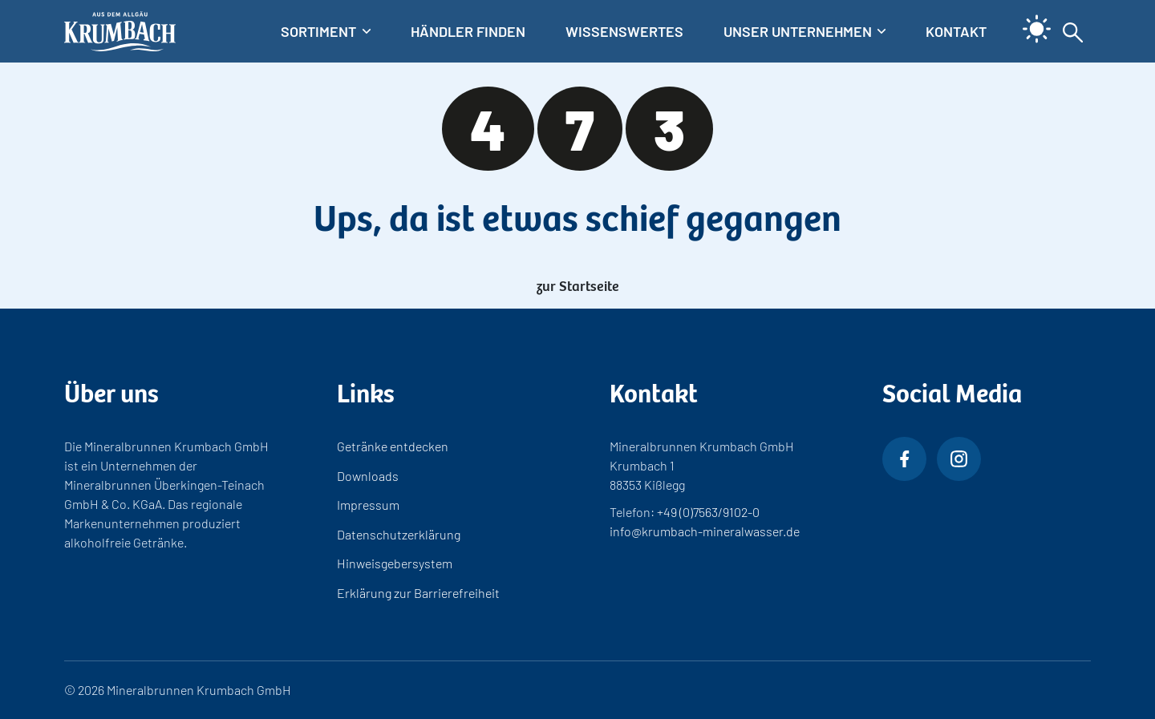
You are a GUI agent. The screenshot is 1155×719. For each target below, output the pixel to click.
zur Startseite (578, 284)
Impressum (368, 504)
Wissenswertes (624, 31)
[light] (1031, 17)
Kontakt (956, 31)
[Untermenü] (326, 32)
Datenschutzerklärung (398, 534)
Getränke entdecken (392, 446)
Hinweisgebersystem (394, 563)
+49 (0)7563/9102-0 (708, 511)
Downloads (368, 475)
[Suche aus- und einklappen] (1073, 31)
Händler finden (468, 31)
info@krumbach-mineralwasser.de (705, 531)
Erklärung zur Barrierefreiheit (418, 592)
